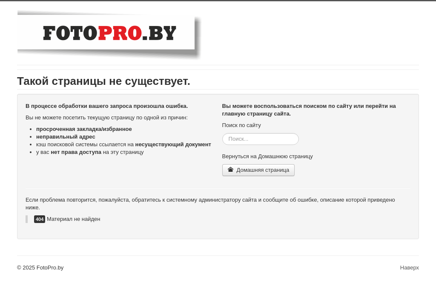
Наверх (409, 267)
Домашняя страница (259, 170)
